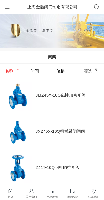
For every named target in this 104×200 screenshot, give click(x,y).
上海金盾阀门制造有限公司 (52, 6)
